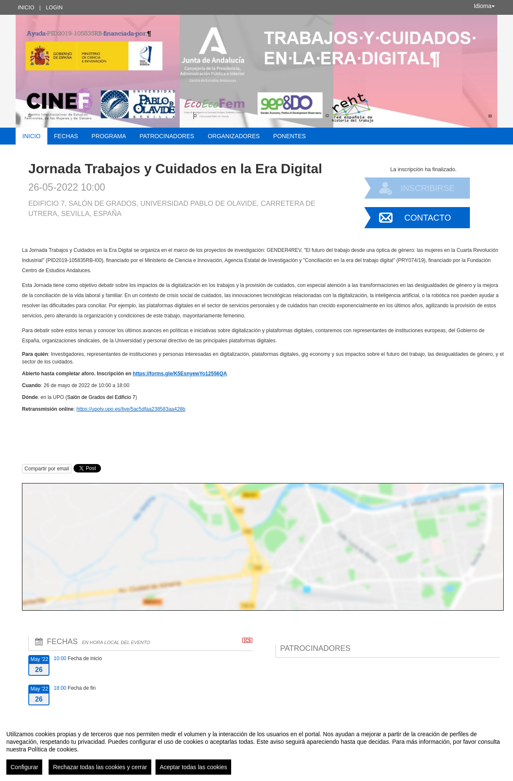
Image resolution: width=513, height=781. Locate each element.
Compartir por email (47, 469)
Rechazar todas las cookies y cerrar (100, 767)
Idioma (484, 6)
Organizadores (234, 136)
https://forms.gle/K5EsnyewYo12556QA (180, 374)
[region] (256, 749)
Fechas (66, 136)
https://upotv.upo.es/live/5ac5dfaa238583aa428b (131, 409)
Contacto (427, 217)
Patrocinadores (166, 136)
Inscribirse (428, 188)
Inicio (26, 7)
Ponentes (289, 136)
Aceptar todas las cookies (193, 767)
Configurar (24, 767)
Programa (109, 136)
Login (54, 7)
